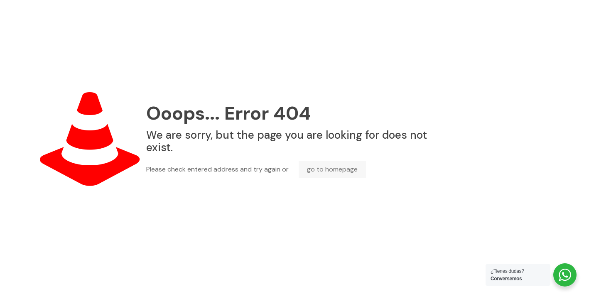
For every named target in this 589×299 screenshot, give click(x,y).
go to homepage (332, 169)
